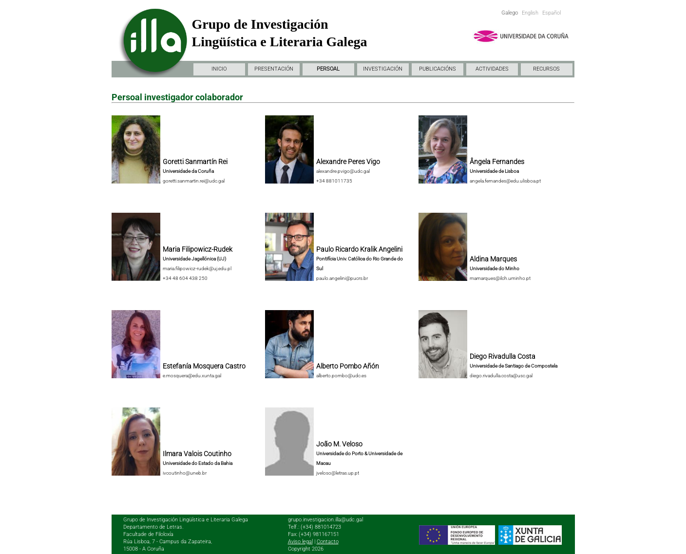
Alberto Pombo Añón (347, 366)
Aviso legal (300, 541)
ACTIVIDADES (492, 69)
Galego (509, 13)
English (530, 13)
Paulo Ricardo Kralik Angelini (359, 249)
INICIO (219, 69)
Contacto (328, 541)
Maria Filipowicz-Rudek (197, 249)
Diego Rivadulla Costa (502, 356)
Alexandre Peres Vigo (348, 162)
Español (551, 13)
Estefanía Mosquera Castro (204, 366)
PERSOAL (328, 69)
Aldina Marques (493, 259)
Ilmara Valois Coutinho (197, 454)
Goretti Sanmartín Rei (195, 162)
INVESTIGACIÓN (382, 69)
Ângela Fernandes (497, 162)
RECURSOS (546, 69)
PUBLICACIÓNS (437, 69)
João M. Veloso (339, 444)
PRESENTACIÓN (273, 69)
